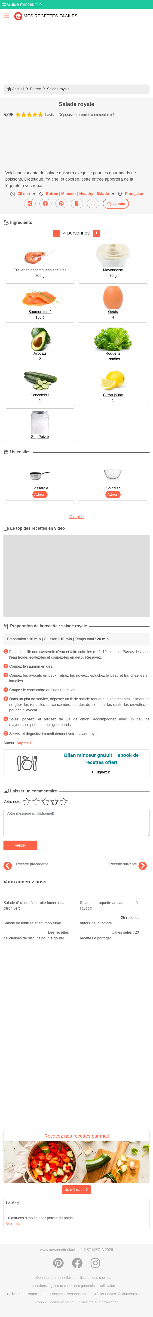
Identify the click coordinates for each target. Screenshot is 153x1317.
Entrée (35, 89)
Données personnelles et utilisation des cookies (73, 1277)
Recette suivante (128, 864)
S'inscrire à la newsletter (98, 1302)
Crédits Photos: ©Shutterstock (116, 1294)
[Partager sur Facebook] (77, 1263)
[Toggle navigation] (6, 16)
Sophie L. (24, 743)
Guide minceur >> (24, 4)
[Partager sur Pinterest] (58, 1263)
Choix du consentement (54, 1302)
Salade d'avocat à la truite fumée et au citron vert (38, 901)
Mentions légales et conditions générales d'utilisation (73, 1286)
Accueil (15, 89)
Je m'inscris (76, 1190)
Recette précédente (26, 864)
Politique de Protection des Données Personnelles (46, 1294)
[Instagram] (95, 1263)
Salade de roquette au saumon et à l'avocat (115, 901)
